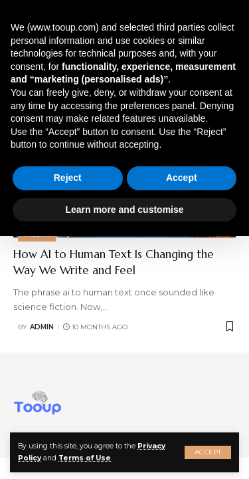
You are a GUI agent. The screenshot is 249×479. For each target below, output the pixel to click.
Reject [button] (68, 177)
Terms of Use (84, 458)
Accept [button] (181, 177)
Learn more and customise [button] (124, 209)
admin (42, 327)
